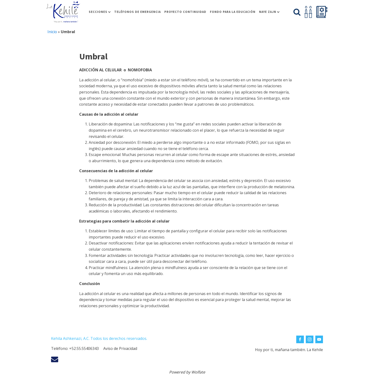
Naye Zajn (269, 12)
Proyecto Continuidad (185, 12)
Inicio (52, 31)
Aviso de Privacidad (120, 348)
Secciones (100, 12)
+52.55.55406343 (84, 348)
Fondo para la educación (232, 12)
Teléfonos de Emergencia (137, 12)
